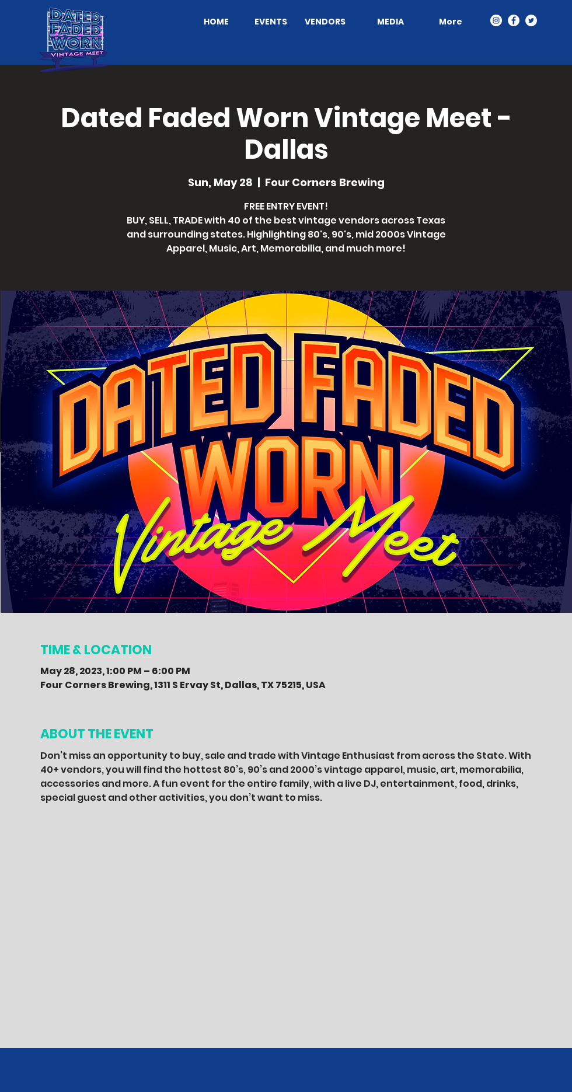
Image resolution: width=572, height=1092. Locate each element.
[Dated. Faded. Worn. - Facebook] (513, 20)
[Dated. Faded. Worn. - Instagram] (496, 20)
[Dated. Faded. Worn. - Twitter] (531, 20)
